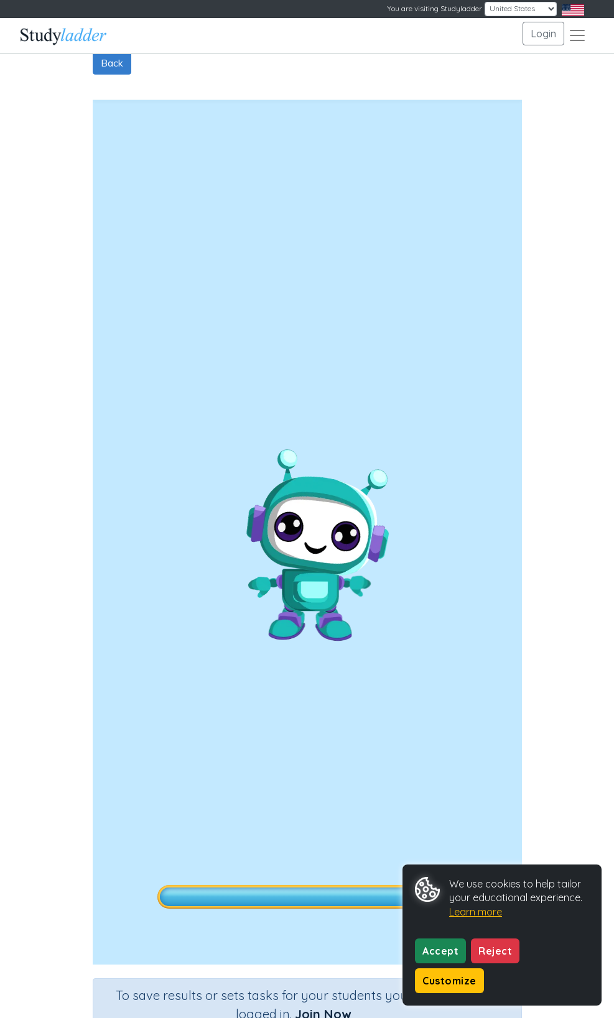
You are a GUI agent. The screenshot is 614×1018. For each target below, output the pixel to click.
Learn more (475, 912)
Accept (440, 951)
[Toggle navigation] (577, 35)
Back (112, 63)
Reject (495, 951)
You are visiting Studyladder (434, 8)
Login (543, 33)
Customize (449, 980)
